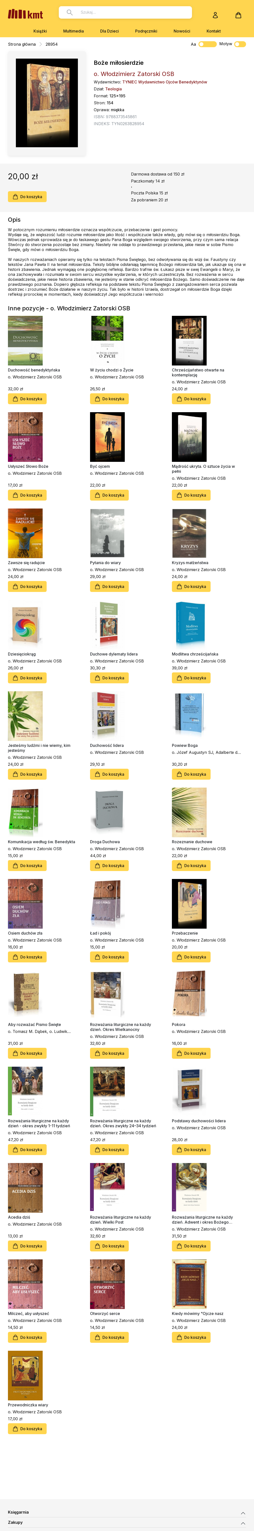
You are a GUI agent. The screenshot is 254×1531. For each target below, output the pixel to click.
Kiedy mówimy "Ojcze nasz (197, 1313)
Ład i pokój (100, 933)
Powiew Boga (185, 745)
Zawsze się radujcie (26, 562)
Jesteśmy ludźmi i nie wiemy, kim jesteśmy (39, 748)
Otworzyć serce (105, 1313)
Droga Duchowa (105, 841)
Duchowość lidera (107, 745)
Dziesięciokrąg (22, 654)
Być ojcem (100, 466)
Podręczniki (146, 31)
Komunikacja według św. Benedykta (41, 841)
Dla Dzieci (109, 31)
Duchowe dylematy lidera (114, 654)
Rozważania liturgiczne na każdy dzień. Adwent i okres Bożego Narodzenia (202, 1220)
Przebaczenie (185, 933)
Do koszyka (27, 197)
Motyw (232, 44)
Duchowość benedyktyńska (34, 369)
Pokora (178, 1024)
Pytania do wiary (105, 562)
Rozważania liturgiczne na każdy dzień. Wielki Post (120, 1220)
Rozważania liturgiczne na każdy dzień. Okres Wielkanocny (120, 1027)
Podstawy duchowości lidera (199, 1120)
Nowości (182, 31)
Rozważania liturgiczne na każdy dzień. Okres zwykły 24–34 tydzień (123, 1123)
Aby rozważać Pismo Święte (34, 1024)
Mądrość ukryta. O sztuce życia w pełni (203, 469)
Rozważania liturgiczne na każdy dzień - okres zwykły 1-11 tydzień (39, 1123)
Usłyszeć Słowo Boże (28, 466)
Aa (193, 44)
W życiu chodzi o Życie (111, 369)
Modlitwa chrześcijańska (195, 654)
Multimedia (73, 31)
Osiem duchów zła (25, 933)
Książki (40, 31)
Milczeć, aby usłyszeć (28, 1313)
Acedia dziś (19, 1217)
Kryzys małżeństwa (190, 562)
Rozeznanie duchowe (192, 841)
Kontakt (214, 31)
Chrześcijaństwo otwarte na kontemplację (198, 372)
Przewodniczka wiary (28, 1404)
